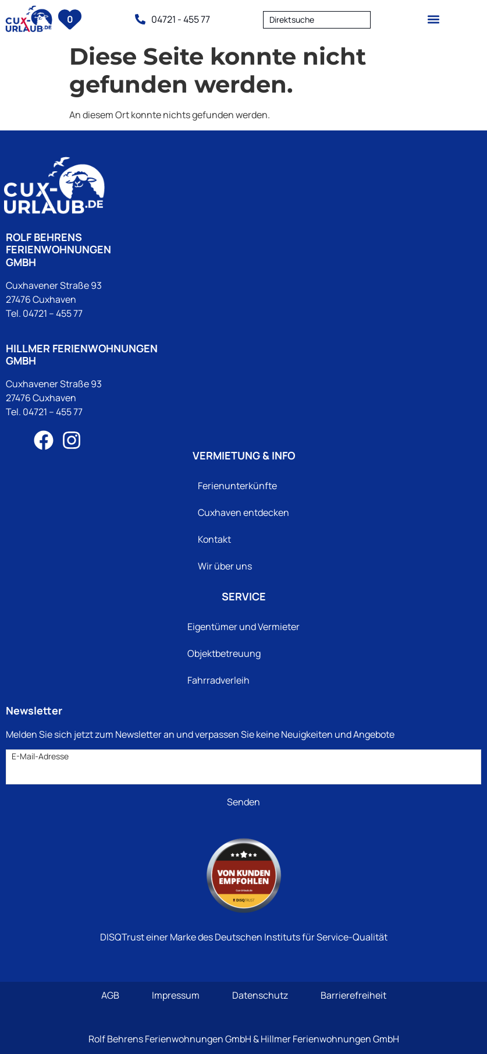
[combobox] (317, 19)
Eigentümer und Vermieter (243, 626)
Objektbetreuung (224, 653)
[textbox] (317, 20)
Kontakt (214, 539)
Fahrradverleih (218, 680)
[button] (433, 19)
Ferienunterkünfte (237, 485)
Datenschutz (260, 995)
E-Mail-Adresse (40, 756)
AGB (110, 995)
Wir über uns (225, 566)
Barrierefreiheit (353, 995)
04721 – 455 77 (53, 313)
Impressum (176, 995)
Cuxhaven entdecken (243, 512)
